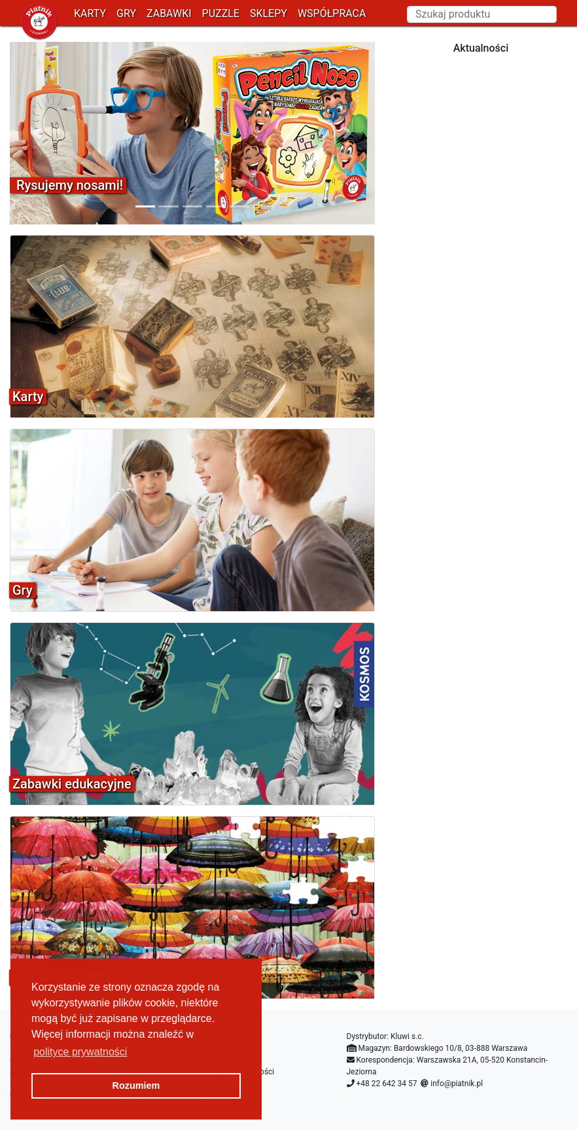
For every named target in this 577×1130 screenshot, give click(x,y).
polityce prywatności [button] (80, 1051)
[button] (37, 133)
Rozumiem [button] (136, 1085)
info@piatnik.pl (456, 1083)
